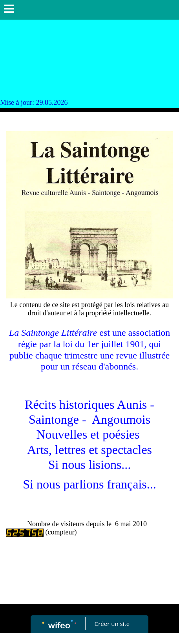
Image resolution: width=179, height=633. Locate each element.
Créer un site (112, 624)
